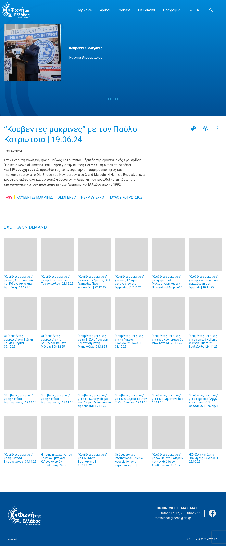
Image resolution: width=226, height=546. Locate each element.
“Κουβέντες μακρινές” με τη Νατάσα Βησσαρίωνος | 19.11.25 (20, 399)
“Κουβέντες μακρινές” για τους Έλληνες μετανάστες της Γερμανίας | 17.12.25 (129, 282)
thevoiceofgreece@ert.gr (173, 518)
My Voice (85, 10)
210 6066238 (190, 513)
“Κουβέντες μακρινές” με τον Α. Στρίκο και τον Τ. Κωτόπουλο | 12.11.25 (131, 399)
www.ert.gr (14, 539)
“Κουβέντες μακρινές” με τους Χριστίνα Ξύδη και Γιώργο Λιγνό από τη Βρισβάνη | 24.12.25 (20, 282)
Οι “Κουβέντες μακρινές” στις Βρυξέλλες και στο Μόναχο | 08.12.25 (53, 341)
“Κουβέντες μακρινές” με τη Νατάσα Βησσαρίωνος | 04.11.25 (20, 458)
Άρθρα (105, 10)
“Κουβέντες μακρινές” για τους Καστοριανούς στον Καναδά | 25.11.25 (167, 339)
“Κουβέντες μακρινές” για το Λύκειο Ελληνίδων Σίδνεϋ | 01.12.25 (129, 341)
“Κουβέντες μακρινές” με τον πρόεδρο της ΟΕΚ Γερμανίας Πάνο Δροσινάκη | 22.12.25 (94, 282)
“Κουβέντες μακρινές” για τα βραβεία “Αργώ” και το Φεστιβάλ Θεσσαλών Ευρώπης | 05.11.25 (204, 402)
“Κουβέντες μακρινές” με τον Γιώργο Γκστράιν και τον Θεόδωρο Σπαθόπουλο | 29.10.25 (167, 460)
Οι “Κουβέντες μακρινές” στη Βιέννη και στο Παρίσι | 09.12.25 (18, 341)
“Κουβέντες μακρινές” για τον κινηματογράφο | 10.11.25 (168, 399)
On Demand (146, 10)
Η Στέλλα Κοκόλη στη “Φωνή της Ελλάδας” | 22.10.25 (203, 458)
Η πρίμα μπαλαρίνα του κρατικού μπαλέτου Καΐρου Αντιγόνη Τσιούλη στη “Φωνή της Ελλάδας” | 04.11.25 (57, 461)
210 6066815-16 (167, 513)
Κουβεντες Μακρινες (35, 197)
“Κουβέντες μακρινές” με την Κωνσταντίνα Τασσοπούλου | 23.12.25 (57, 280)
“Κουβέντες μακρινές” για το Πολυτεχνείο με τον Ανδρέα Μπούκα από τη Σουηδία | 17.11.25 (94, 401)
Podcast (124, 10)
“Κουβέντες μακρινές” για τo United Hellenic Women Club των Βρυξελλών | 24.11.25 (203, 341)
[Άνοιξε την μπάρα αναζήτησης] (211, 10)
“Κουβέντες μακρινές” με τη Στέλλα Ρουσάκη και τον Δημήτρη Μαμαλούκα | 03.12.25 (93, 341)
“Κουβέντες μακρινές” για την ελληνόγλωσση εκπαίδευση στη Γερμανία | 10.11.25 (204, 282)
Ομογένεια (67, 197)
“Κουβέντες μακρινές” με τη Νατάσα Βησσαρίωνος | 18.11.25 (57, 399)
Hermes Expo (92, 197)
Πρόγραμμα (171, 10)
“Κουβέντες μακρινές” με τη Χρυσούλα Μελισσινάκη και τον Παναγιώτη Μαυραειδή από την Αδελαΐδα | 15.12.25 (167, 285)
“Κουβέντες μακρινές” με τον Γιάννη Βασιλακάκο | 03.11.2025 (92, 460)
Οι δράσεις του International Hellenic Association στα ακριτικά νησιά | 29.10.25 (129, 461)
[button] (220, 10)
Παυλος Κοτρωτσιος (125, 197)
